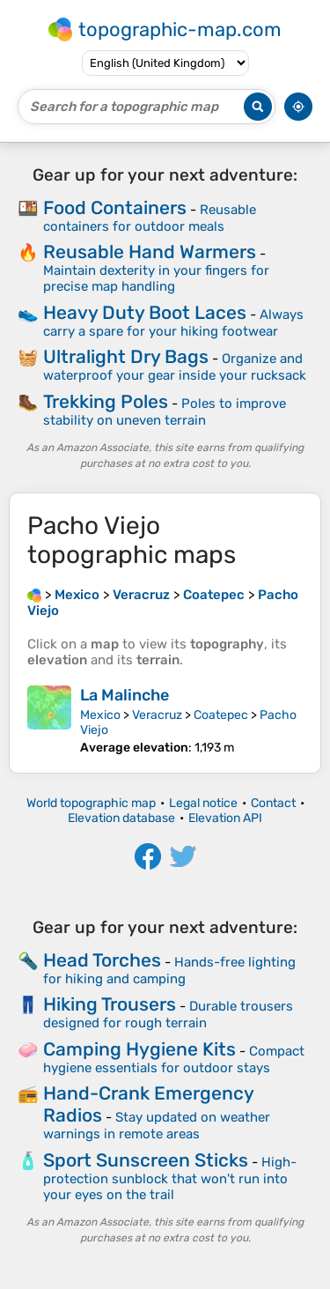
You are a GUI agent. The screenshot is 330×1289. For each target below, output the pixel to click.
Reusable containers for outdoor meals (149, 218)
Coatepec (221, 714)
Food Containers (115, 207)
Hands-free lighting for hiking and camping (169, 970)
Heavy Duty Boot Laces (144, 312)
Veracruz (157, 714)
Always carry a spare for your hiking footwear (173, 323)
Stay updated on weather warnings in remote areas (156, 1125)
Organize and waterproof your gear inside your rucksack (174, 367)
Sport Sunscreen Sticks (145, 1160)
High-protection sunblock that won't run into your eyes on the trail (170, 1178)
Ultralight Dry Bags (126, 356)
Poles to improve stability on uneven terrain (164, 412)
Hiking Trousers (109, 1004)
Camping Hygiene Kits (139, 1049)
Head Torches (102, 960)
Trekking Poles (105, 401)
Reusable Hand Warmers (149, 252)
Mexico (100, 714)
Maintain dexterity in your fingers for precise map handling (156, 278)
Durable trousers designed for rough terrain (168, 1014)
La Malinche (124, 695)
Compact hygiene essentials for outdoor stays (173, 1059)
